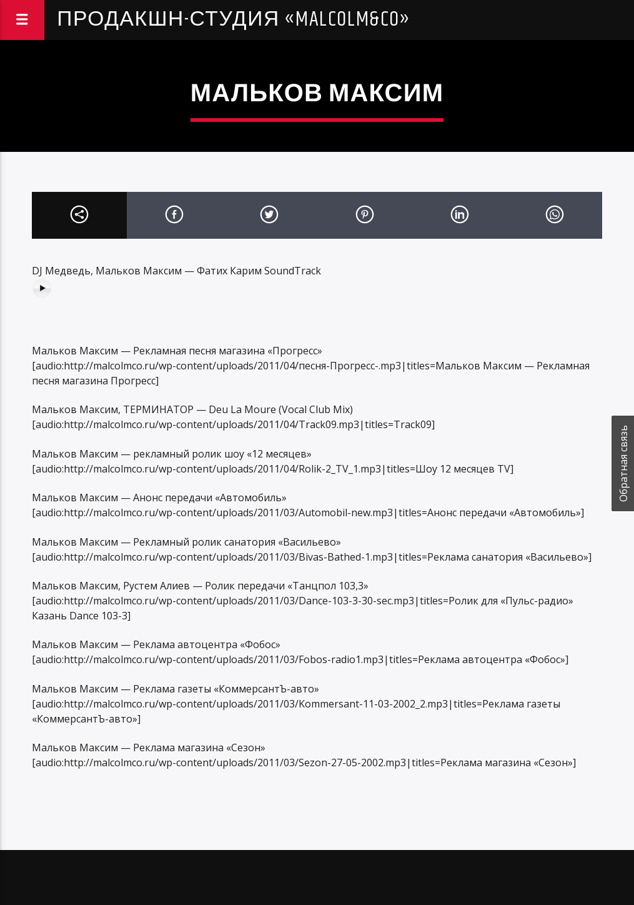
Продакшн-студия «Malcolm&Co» (233, 20)
